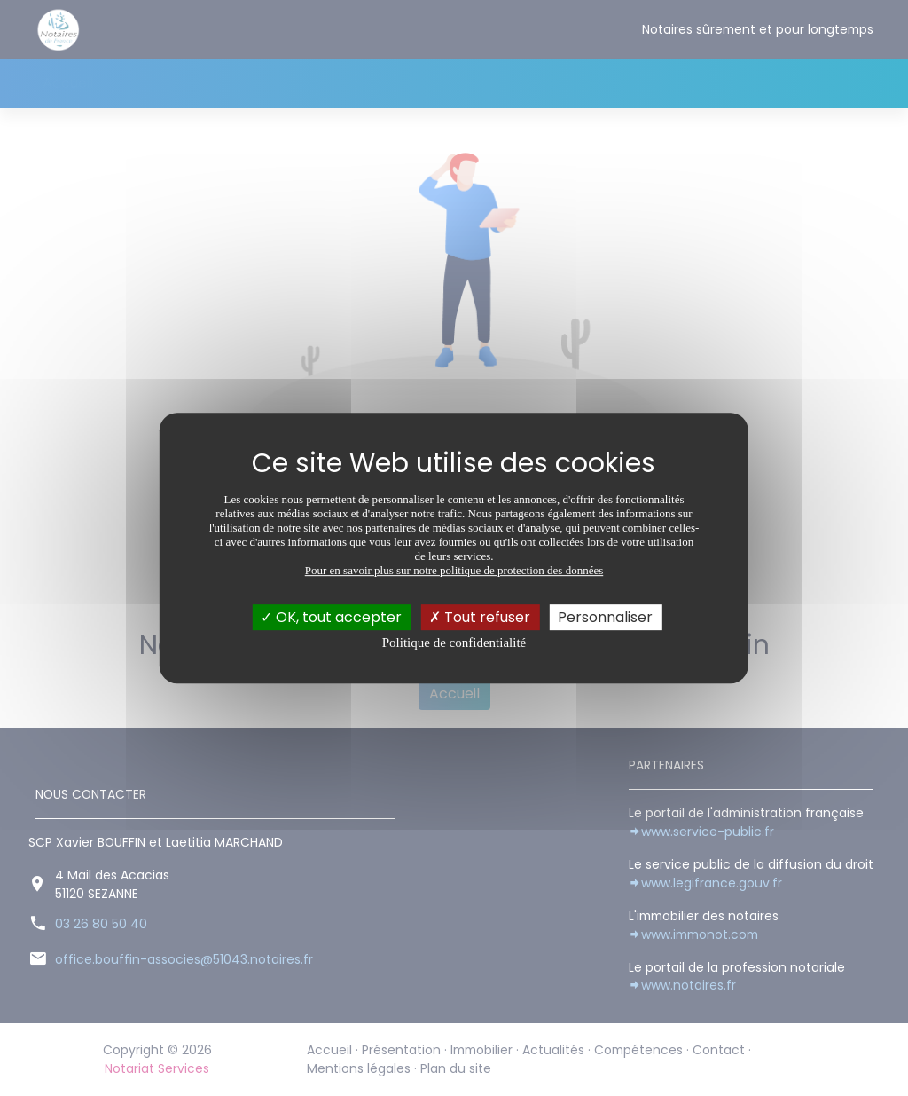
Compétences (460, 83)
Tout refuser (479, 617)
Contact (557, 83)
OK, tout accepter (331, 617)
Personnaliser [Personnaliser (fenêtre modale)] (605, 617)
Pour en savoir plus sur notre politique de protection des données (454, 570)
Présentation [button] (156, 83)
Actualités (357, 83)
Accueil (68, 83)
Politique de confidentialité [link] (454, 642)
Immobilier (267, 83)
